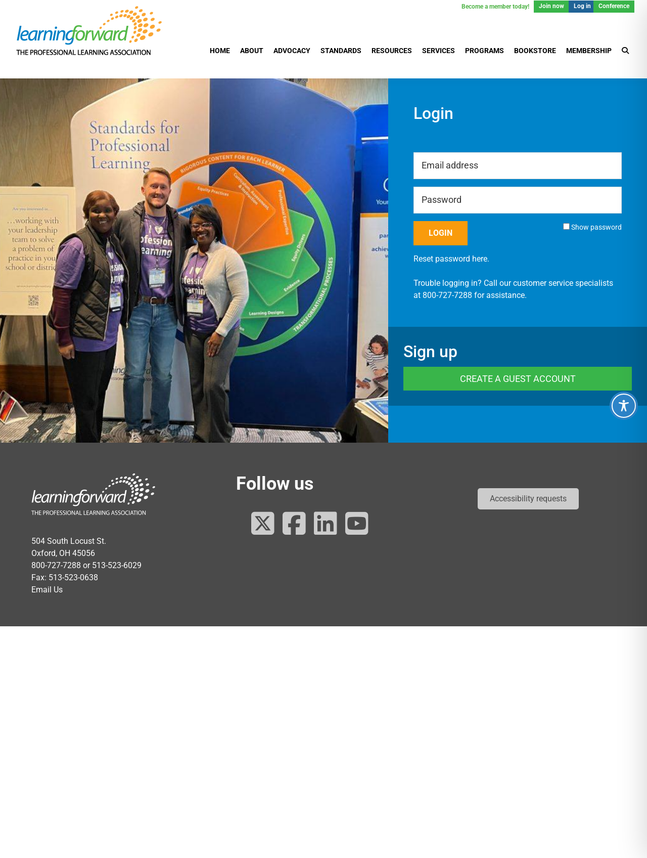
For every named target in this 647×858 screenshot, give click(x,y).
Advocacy (291, 51)
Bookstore (535, 51)
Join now (551, 6)
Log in (582, 6)
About (251, 51)
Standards (340, 51)
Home (220, 51)
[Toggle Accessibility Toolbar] (624, 406)
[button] (528, 498)
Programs (484, 51)
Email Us (47, 589)
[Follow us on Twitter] (262, 524)
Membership (589, 51)
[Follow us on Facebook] (294, 524)
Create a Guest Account (518, 378)
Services (438, 51)
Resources (392, 51)
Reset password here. (451, 259)
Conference (613, 6)
